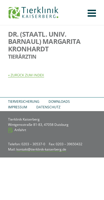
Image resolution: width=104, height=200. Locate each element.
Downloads (59, 101)
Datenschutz (48, 107)
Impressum (17, 107)
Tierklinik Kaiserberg (33, 12)
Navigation (92, 13)
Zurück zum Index (27, 75)
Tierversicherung (23, 101)
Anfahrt (20, 130)
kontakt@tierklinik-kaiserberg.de (41, 149)
